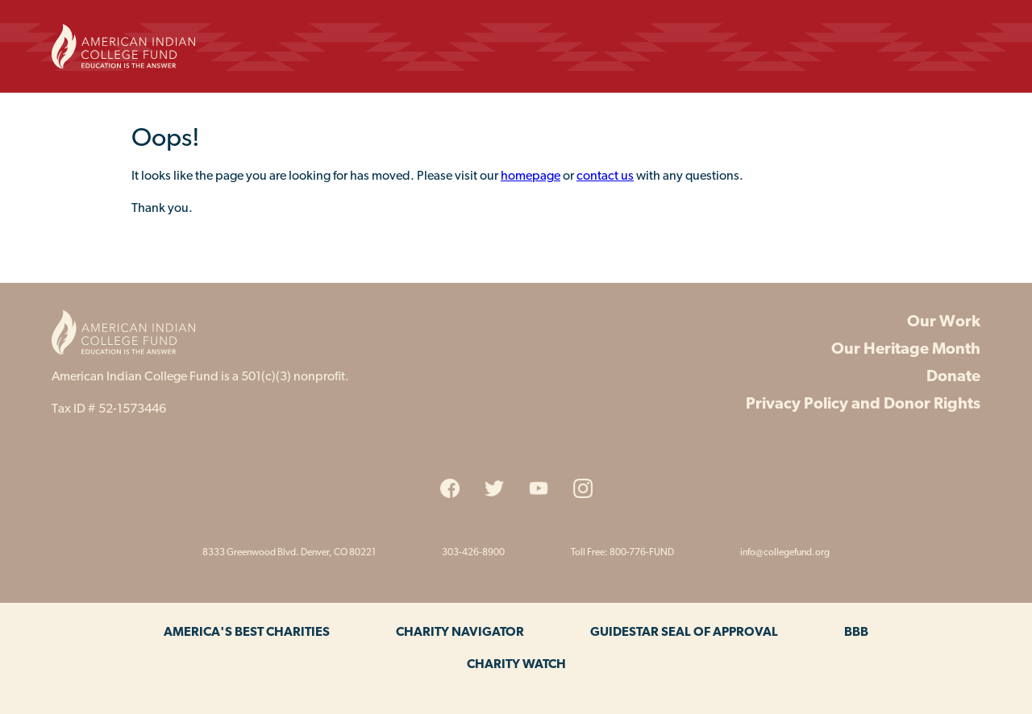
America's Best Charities (247, 632)
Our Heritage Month (905, 350)
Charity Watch (516, 664)
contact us (605, 176)
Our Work (943, 322)
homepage (530, 176)
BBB (856, 632)
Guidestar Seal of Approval (684, 632)
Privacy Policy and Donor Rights (863, 404)
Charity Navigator (460, 632)
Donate (953, 377)
